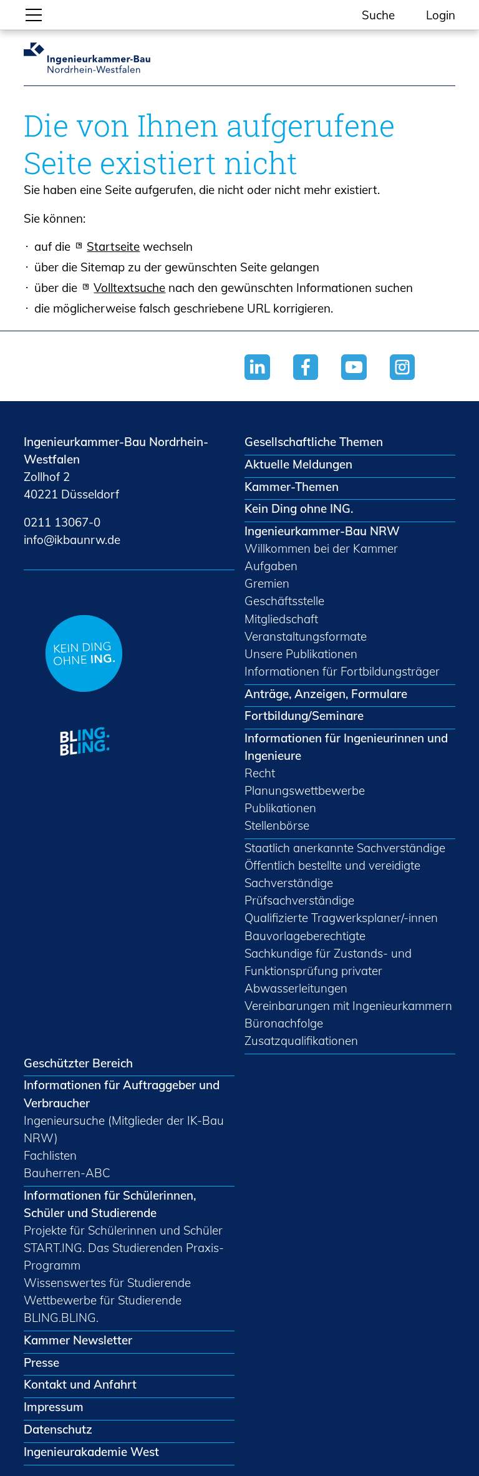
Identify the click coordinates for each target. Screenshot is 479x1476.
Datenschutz (58, 1429)
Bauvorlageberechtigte (304, 935)
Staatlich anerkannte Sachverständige (344, 847)
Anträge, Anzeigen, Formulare (325, 693)
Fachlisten (50, 1155)
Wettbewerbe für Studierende (102, 1300)
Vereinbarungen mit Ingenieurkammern (348, 1005)
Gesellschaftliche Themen (313, 441)
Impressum (54, 1406)
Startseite (113, 246)
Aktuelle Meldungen (298, 464)
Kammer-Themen (291, 486)
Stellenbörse (276, 825)
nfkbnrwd (72, 539)
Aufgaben (271, 565)
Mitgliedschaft (281, 618)
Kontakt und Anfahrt (80, 1384)
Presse (41, 1362)
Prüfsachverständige (299, 900)
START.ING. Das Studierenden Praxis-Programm (124, 1256)
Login (440, 14)
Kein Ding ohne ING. (298, 508)
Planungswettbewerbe (304, 790)
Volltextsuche (129, 287)
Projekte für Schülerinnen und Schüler (123, 1230)
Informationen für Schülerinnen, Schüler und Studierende (110, 1204)
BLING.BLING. (61, 1317)
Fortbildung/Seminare (304, 715)
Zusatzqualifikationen (301, 1040)
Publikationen (280, 807)
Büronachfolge (283, 1023)
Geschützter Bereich (78, 1063)
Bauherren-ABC (67, 1172)
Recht (259, 772)
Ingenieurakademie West (91, 1451)
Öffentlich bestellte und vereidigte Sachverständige (332, 874)
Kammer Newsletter (78, 1340)
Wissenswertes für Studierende (107, 1282)
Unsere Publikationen (300, 653)
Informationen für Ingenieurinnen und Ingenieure (346, 747)
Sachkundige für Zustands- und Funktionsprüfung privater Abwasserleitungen (328, 971)
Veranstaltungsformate (305, 636)
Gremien (266, 583)
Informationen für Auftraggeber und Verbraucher (122, 1093)
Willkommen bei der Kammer (321, 548)
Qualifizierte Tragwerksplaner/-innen (341, 917)
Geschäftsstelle (284, 600)
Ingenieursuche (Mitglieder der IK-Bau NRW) (124, 1129)
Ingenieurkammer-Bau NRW (322, 530)
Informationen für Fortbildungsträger (342, 671)
